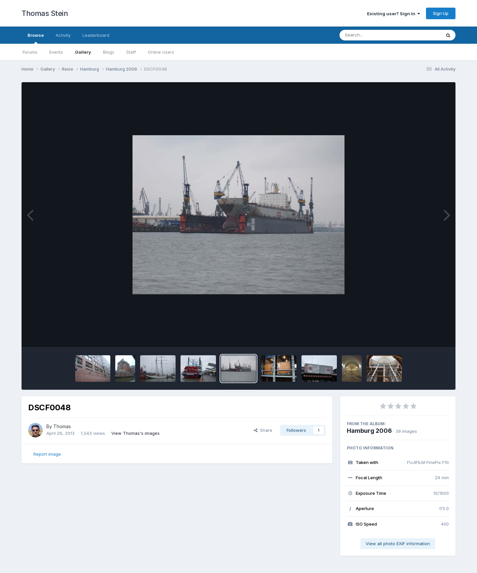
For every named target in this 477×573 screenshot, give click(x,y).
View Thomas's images (135, 433)
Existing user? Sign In (393, 13)
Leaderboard (95, 35)
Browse (35, 38)
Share (263, 430)
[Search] (372, 35)
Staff (131, 52)
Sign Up (441, 13)
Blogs (108, 52)
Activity (63, 35)
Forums (30, 52)
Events (56, 52)
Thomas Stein (45, 13)
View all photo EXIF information (398, 543)
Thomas (62, 426)
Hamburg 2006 (369, 430)
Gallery (83, 52)
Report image (47, 454)
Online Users (161, 52)
